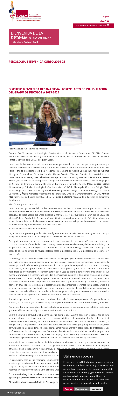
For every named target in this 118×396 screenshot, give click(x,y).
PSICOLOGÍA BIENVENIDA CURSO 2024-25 (37, 62)
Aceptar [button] (68, 389)
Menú (104, 21)
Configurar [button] (97, 389)
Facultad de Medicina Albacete (92, 25)
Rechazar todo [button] (82, 389)
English (106, 16)
